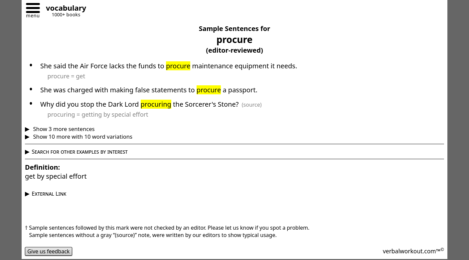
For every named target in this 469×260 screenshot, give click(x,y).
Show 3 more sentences (63, 129)
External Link (49, 193)
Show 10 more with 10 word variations (82, 136)
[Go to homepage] (63, 9)
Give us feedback (48, 251)
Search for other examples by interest (80, 151)
